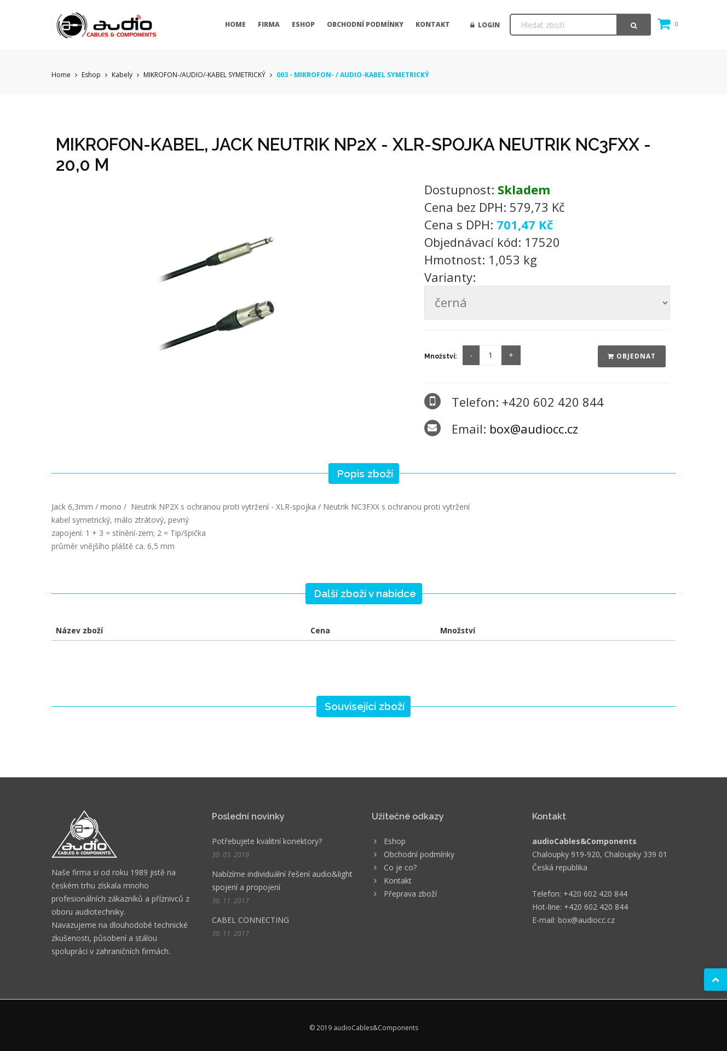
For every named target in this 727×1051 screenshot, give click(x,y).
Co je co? (400, 867)
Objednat (632, 356)
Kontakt (433, 24)
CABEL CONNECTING (250, 920)
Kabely (122, 74)
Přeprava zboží (410, 893)
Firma (269, 24)
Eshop (303, 24)
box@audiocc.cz (533, 428)
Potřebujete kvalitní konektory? (267, 841)
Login (485, 25)
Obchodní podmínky (365, 24)
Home (235, 24)
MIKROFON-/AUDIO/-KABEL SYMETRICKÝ (204, 74)
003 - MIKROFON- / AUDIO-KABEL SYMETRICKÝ (352, 74)
